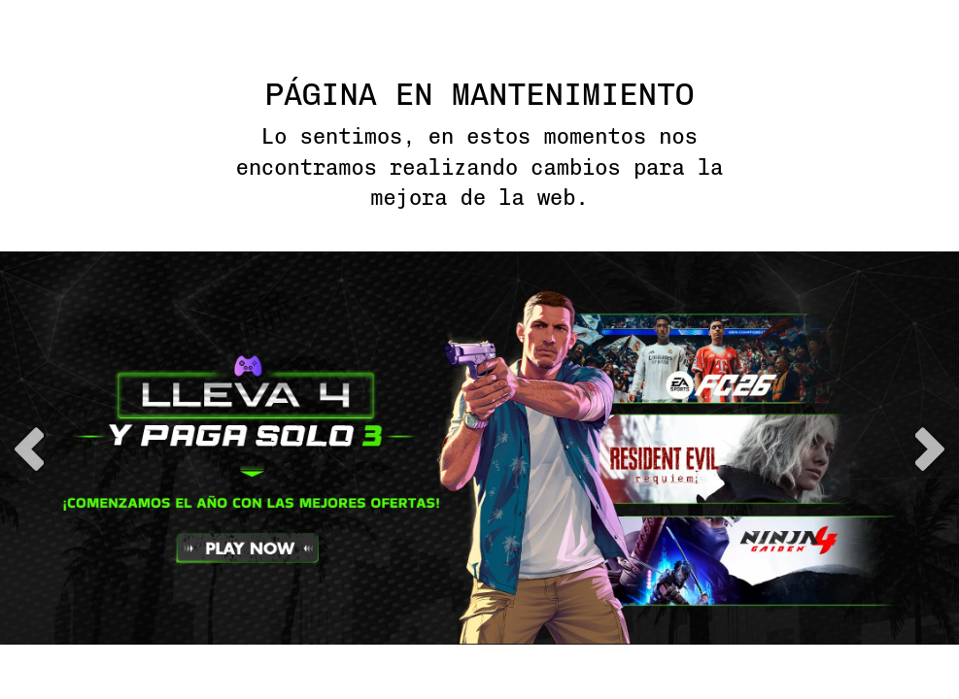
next (929, 449)
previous (29, 449)
